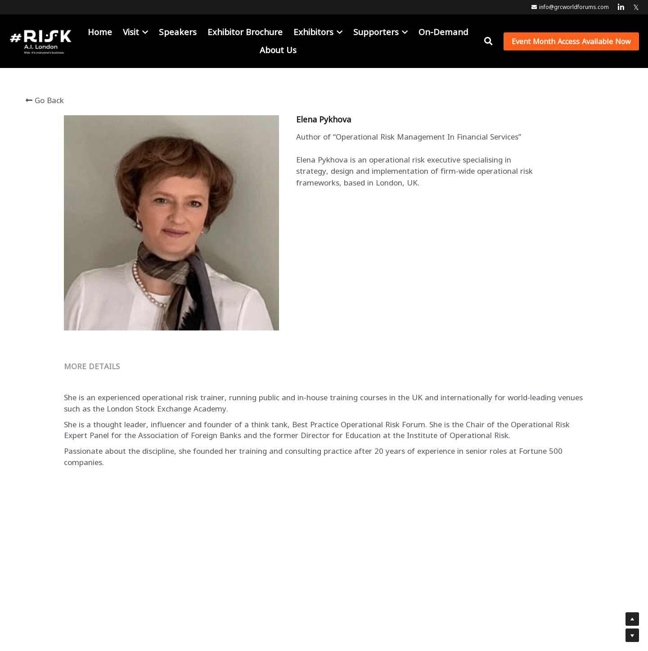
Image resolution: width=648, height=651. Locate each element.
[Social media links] (621, 7)
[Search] (488, 41)
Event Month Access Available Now (571, 41)
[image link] (40, 40)
